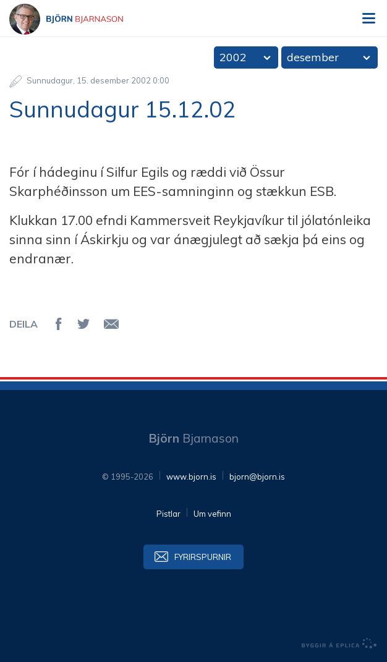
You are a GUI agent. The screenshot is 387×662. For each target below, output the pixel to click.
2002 (233, 57)
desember (313, 57)
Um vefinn (212, 514)
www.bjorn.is (191, 477)
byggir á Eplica (339, 643)
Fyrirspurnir (202, 557)
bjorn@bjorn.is (257, 477)
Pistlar (168, 514)
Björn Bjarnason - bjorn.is (77, 19)
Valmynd (368, 18)
